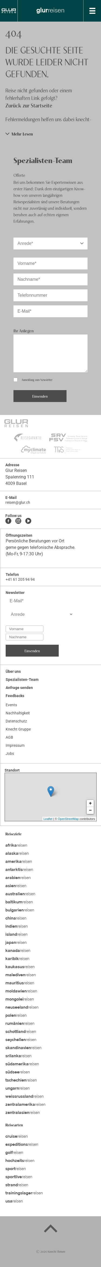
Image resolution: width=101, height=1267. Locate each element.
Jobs (10, 753)
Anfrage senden (19, 687)
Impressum (15, 745)
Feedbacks (15, 696)
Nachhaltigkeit (18, 713)
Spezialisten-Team (22, 679)
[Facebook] (8, 521)
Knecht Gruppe (18, 729)
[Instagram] (18, 521)
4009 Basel (16, 483)
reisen (16, 845)
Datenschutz (16, 721)
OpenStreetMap (68, 818)
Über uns (13, 671)
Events (11, 705)
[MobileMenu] (92, 10)
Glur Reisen (16, 470)
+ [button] (90, 803)
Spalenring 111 (19, 476)
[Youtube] (28, 521)
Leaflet (48, 818)
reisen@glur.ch (17, 502)
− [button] (90, 810)
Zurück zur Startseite (28, 105)
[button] (50, 134)
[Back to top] (51, 1229)
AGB (9, 737)
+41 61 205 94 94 (20, 579)
